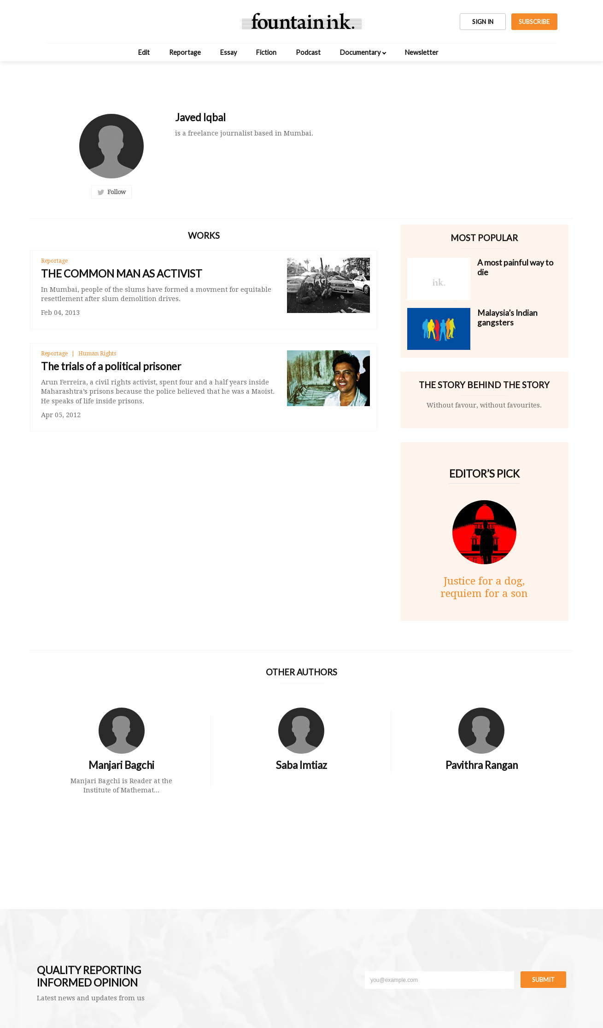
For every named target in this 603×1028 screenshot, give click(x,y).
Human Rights (97, 353)
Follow (111, 192)
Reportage (185, 52)
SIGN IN (482, 21)
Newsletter (422, 52)
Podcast (308, 52)
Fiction (266, 52)
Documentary (360, 52)
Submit (543, 979)
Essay (228, 52)
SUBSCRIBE (534, 21)
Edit (144, 52)
